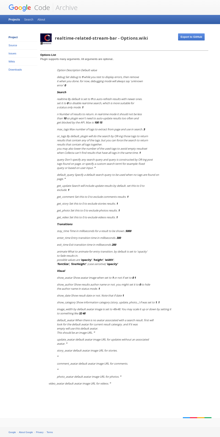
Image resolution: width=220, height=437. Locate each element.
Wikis (12, 61)
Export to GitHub (191, 36)
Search (28, 19)
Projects (14, 19)
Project (13, 37)
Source (13, 45)
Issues (12, 53)
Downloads (15, 69)
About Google (26, 432)
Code (29, 7)
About (41, 19)
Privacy (40, 432)
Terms (50, 432)
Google (12, 432)
